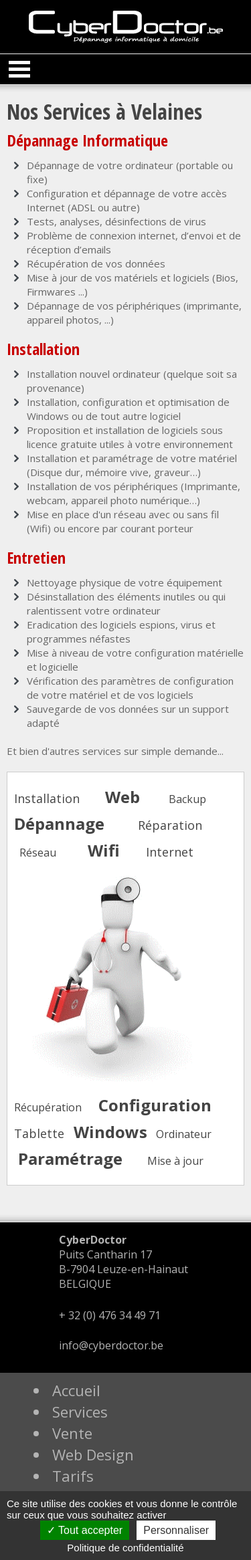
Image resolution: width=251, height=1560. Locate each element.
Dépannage (59, 823)
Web (122, 797)
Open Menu (19, 69)
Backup (187, 799)
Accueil (76, 1390)
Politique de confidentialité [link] (125, 1547)
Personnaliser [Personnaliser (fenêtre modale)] (176, 1530)
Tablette (39, 1133)
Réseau (37, 852)
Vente (72, 1433)
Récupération (48, 1107)
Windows (110, 1132)
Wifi (104, 850)
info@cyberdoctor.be (111, 1345)
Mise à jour (175, 1160)
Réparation (170, 825)
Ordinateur (184, 1134)
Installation (47, 798)
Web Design (93, 1454)
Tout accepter (84, 1530)
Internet (169, 852)
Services (80, 1412)
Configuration (155, 1105)
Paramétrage (70, 1158)
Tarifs (73, 1476)
